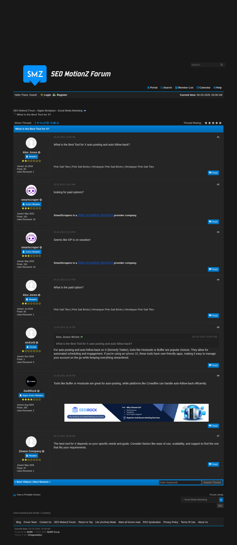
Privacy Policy (170, 522)
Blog (18, 522)
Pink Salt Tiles (62, 166)
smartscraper (30, 199)
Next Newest (40, 481)
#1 (218, 137)
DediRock (30, 390)
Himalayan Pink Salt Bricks (107, 166)
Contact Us (45, 522)
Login (46, 94)
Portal (152, 87)
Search (166, 87)
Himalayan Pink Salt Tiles (139, 166)
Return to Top (85, 522)
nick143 (30, 342)
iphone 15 (132, 353)
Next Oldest (24, 481)
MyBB (29, 532)
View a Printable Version (28, 494)
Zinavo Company (30, 451)
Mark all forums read (129, 522)
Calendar (203, 87)
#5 (218, 327)
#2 (218, 184)
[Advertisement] (118, 29)
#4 (218, 279)
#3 (218, 232)
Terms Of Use (188, 522)
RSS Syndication (152, 522)
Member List (184, 87)
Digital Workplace (46, 110)
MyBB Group (53, 532)
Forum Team (30, 522)
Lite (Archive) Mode (105, 522)
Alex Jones (30, 152)
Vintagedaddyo (35, 535)
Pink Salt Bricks (81, 166)
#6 (218, 375)
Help (217, 87)
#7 (218, 436)
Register (60, 94)
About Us (203, 522)
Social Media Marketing (70, 110)
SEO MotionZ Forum (24, 110)
